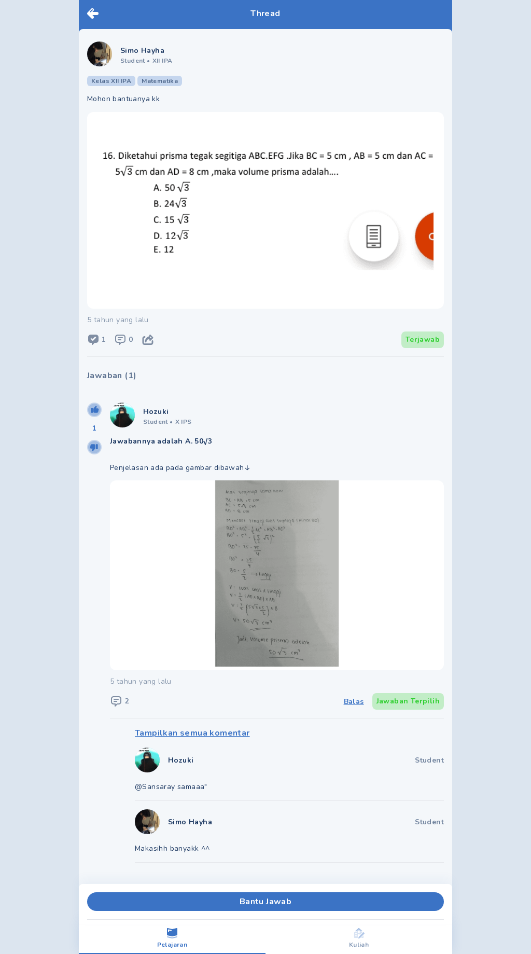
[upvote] (94, 410)
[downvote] (94, 447)
